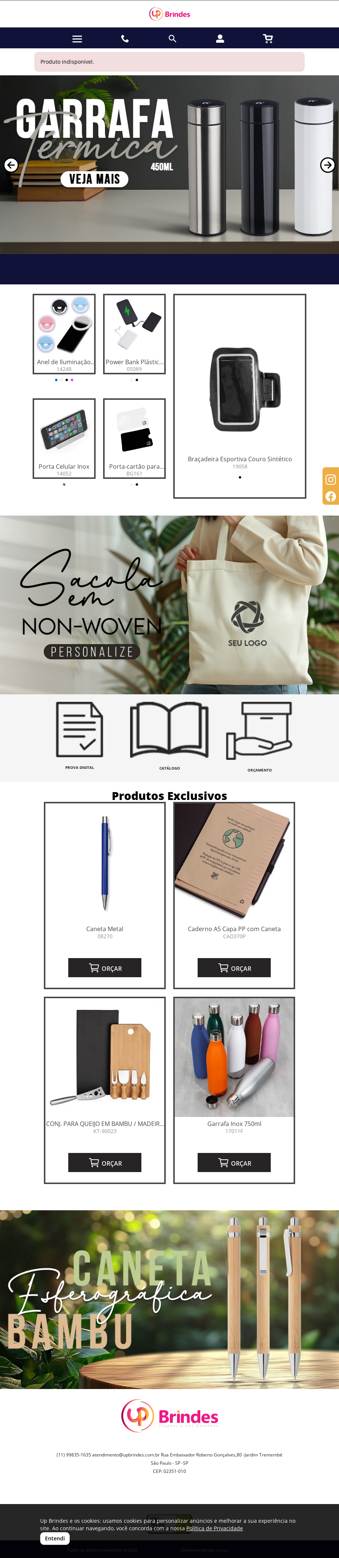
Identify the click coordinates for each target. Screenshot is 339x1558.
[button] (11, 165)
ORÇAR (105, 968)
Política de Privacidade (214, 1528)
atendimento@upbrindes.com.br (126, 1455)
